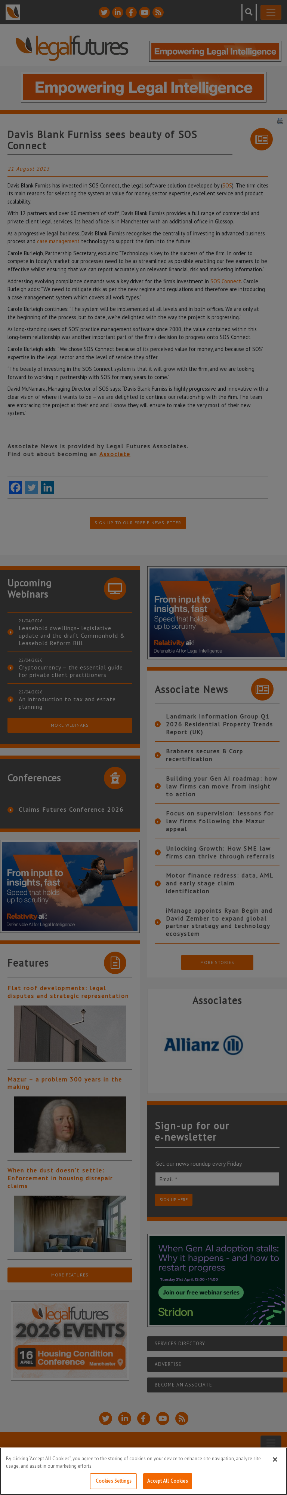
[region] (143, 1471)
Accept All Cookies (167, 1481)
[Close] (275, 1459)
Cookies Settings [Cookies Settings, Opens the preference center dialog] (114, 1481)
